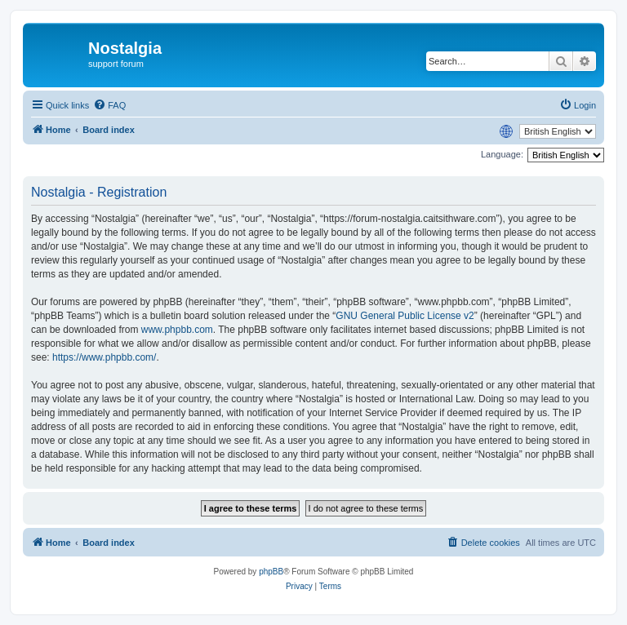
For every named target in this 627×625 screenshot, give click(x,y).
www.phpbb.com (177, 329)
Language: (502, 154)
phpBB (271, 571)
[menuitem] (109, 105)
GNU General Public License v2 (405, 315)
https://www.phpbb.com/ (104, 357)
